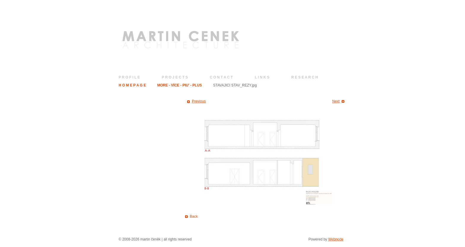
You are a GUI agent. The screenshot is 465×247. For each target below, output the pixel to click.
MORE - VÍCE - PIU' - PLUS (179, 85)
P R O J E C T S (175, 77)
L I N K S (262, 77)
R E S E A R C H (304, 77)
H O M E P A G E (132, 85)
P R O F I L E (129, 77)
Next (336, 101)
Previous (199, 101)
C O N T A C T (221, 77)
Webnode (335, 239)
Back (194, 216)
